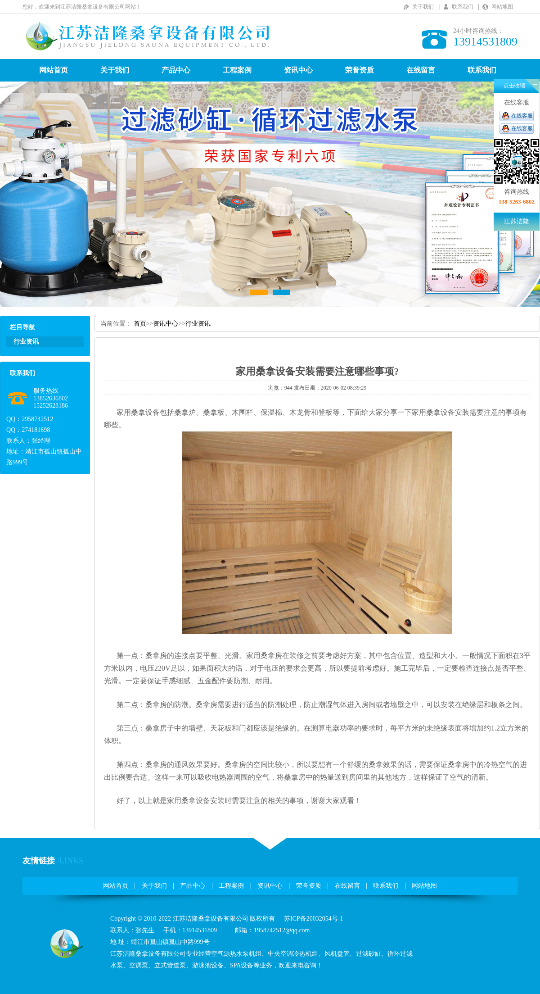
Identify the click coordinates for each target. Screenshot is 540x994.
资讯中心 (298, 70)
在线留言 (420, 70)
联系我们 (462, 7)
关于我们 (423, 7)
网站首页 (53, 70)
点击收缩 (514, 85)
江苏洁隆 (516, 221)
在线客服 (522, 116)
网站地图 (502, 7)
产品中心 (176, 70)
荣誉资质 (359, 70)
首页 (140, 323)
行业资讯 (198, 323)
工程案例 (237, 70)
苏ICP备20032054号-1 (313, 918)
